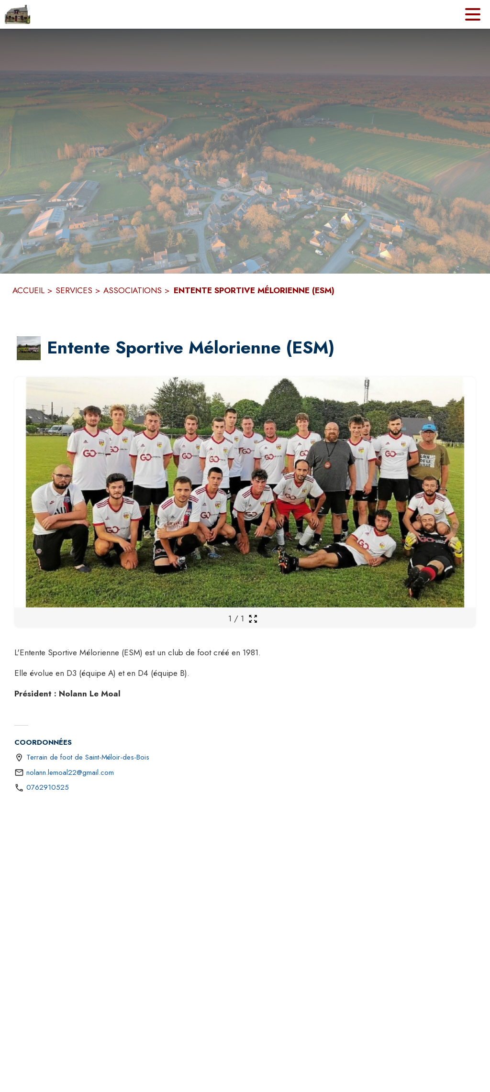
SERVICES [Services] (74, 290)
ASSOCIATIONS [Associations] (132, 290)
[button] (28, 348)
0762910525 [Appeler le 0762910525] (47, 787)
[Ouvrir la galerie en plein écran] (253, 619)
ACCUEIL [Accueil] (28, 290)
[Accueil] (17, 14)
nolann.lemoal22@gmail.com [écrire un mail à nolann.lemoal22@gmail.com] (70, 772)
